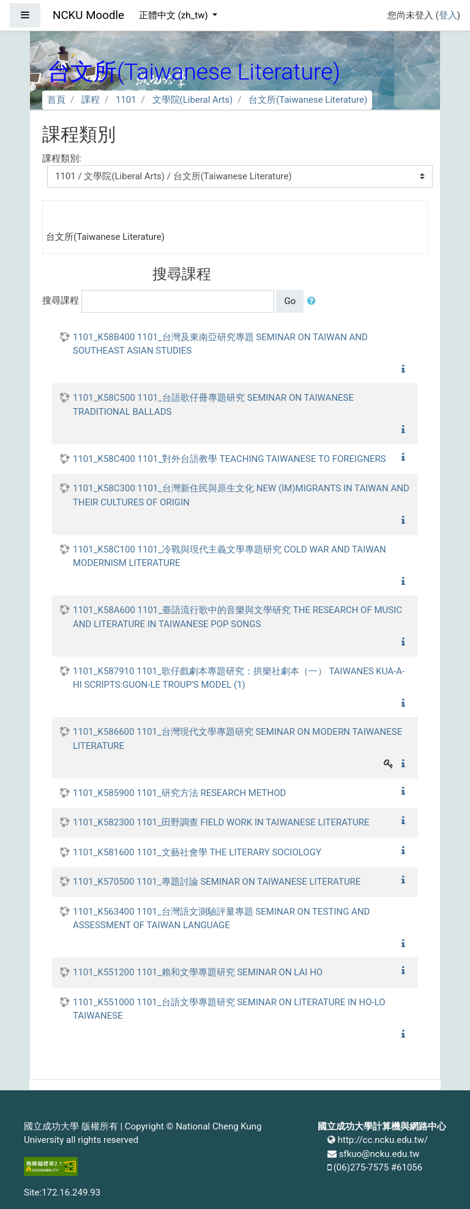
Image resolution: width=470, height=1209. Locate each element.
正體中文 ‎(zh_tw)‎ (174, 15)
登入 (448, 15)
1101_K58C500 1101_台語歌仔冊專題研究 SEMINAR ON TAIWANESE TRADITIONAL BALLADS (213, 404)
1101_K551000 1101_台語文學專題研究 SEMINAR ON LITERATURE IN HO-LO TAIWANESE (229, 1009)
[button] (314, 301)
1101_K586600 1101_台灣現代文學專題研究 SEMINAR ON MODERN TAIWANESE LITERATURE (237, 738)
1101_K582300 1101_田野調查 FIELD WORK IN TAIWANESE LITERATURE (221, 822)
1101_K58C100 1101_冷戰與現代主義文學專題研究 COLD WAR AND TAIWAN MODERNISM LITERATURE (229, 556)
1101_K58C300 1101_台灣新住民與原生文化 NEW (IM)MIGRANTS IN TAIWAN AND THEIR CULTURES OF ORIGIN (241, 495)
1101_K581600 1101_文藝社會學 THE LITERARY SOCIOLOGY (197, 852)
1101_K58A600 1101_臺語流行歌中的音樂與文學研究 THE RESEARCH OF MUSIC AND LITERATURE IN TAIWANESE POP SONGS (237, 617)
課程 (90, 99)
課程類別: (61, 158)
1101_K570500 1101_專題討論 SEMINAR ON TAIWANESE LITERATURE (216, 881)
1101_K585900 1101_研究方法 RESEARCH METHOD (179, 792)
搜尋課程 (60, 300)
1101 (126, 99)
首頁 (56, 99)
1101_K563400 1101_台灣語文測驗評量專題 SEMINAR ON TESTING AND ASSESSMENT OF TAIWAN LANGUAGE (221, 918)
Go (290, 301)
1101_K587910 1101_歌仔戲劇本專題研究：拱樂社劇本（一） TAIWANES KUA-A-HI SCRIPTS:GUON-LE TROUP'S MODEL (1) (239, 678)
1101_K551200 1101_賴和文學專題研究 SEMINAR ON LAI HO (198, 972)
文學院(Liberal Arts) (192, 99)
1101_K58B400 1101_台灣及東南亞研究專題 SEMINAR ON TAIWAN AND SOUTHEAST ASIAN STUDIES (220, 344)
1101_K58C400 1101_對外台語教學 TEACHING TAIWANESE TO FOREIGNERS (229, 458)
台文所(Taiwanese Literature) (307, 99)
